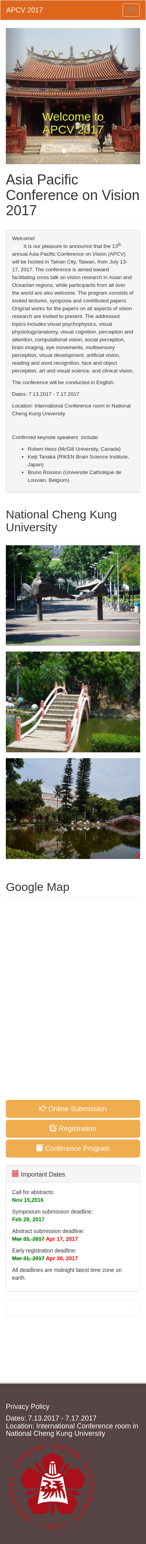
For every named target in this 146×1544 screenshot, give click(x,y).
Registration (73, 1128)
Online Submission (73, 1109)
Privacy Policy (27, 1407)
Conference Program (73, 1148)
